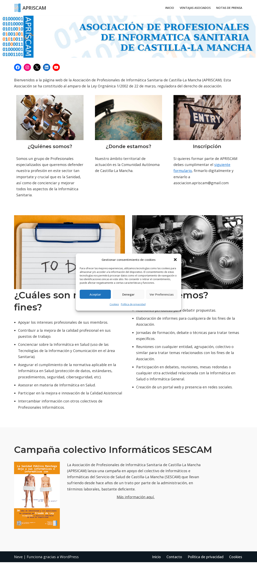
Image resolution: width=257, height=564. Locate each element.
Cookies (114, 304)
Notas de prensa (229, 8)
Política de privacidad (133, 304)
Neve (18, 558)
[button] (175, 260)
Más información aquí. (136, 498)
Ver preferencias (162, 294)
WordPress (69, 558)
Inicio (168, 8)
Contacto (174, 558)
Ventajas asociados (194, 8)
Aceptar (95, 294)
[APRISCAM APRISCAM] (30, 8)
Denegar (128, 294)
